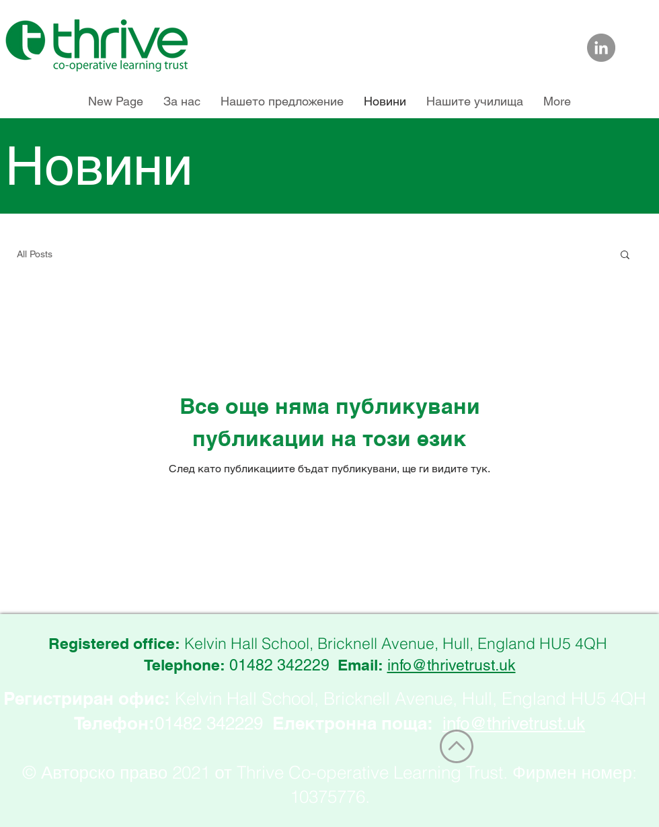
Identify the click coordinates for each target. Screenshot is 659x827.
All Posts (34, 254)
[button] (625, 256)
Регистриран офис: (86, 698)
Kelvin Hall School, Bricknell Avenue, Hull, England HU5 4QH (410, 698)
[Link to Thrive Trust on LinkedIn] (601, 48)
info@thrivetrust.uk (451, 665)
